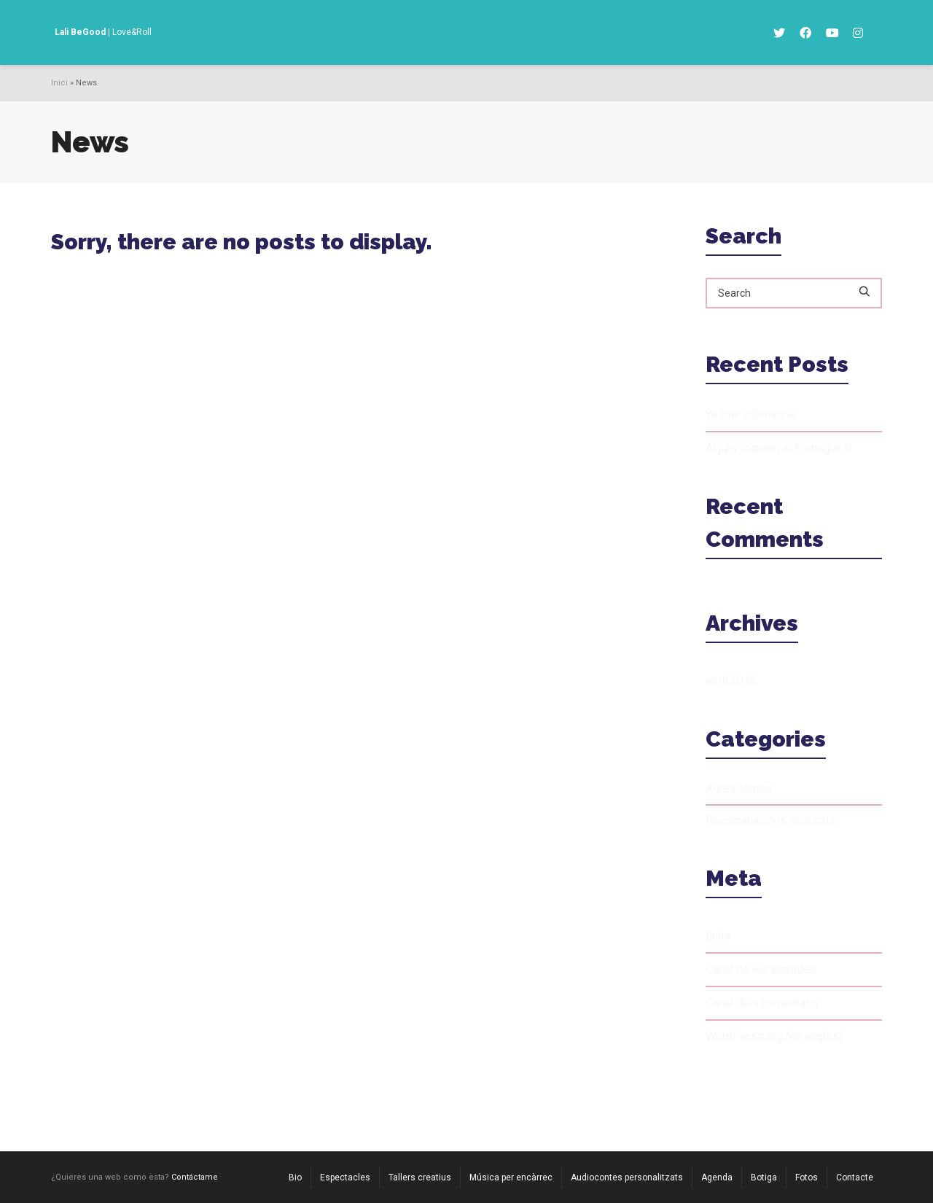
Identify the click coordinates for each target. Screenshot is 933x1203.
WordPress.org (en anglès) (774, 1036)
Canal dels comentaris (762, 1003)
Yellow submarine (750, 414)
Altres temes (739, 788)
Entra (718, 936)
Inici (59, 82)
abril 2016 (731, 681)
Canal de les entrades (761, 969)
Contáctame (194, 1177)
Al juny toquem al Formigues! (779, 448)
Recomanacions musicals (770, 821)
